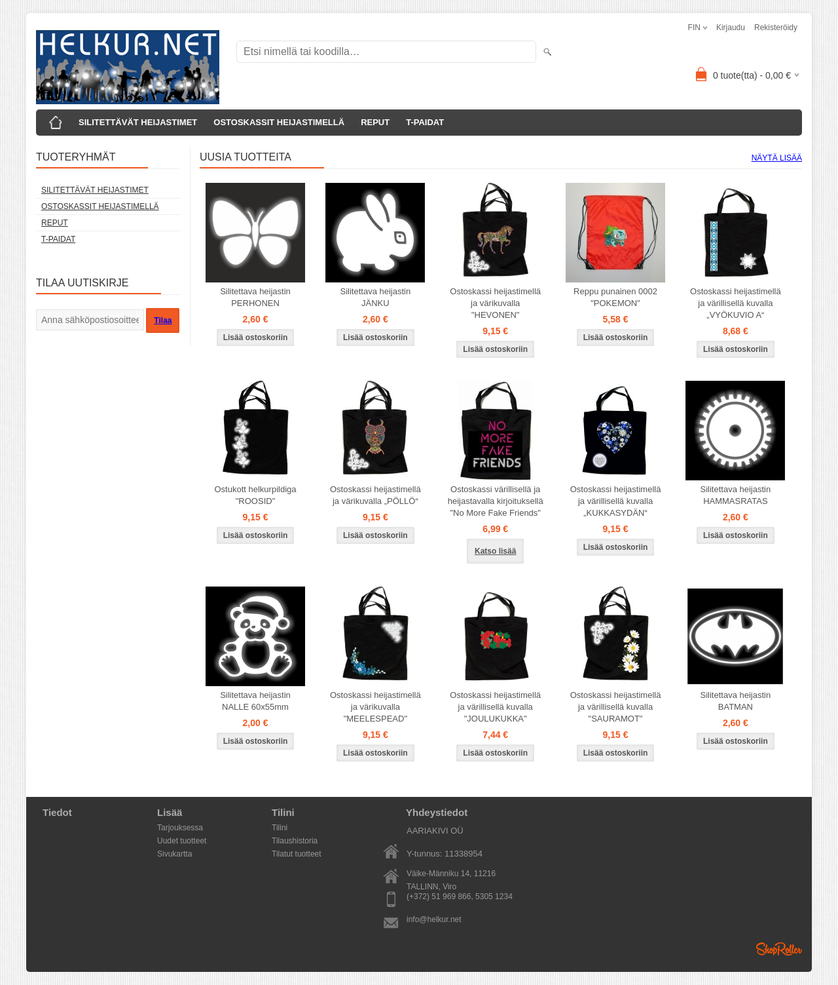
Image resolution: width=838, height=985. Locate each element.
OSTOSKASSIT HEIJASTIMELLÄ (278, 122)
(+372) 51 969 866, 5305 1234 (460, 896)
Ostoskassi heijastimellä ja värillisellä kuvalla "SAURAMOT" (615, 707)
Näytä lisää (777, 158)
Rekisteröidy (775, 27)
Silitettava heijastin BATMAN (736, 701)
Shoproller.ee (779, 949)
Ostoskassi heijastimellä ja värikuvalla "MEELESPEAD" (375, 707)
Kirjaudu (730, 27)
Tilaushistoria (295, 840)
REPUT (375, 122)
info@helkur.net (434, 919)
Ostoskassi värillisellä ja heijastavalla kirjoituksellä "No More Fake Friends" (495, 501)
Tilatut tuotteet (296, 854)
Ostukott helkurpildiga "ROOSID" (255, 495)
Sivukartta (174, 854)
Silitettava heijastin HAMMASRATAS (736, 495)
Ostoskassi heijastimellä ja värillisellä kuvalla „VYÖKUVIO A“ (735, 303)
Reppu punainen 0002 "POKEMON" (615, 297)
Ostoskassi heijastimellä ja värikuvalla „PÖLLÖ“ (375, 495)
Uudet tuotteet (181, 840)
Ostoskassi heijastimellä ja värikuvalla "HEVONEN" (495, 303)
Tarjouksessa (180, 827)
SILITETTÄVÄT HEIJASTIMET (138, 122)
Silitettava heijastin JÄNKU (375, 297)
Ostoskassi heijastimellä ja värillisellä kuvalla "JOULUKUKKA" (495, 707)
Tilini (279, 827)
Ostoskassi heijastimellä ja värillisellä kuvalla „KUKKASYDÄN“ (615, 501)
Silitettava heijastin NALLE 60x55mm (255, 701)
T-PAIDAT (425, 122)
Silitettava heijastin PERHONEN (255, 297)
